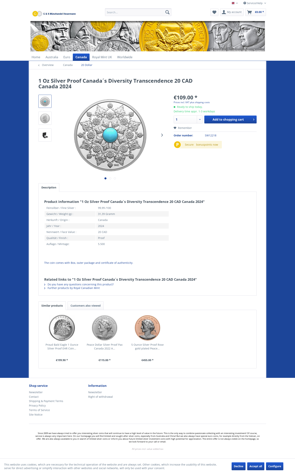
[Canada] (81, 57)
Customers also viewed (86, 305)
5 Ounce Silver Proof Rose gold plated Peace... (147, 346)
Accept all (255, 466)
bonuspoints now (207, 144)
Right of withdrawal (100, 396)
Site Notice (36, 414)
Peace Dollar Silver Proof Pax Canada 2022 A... (104, 346)
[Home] (36, 57)
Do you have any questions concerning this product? (79, 284)
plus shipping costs (200, 102)
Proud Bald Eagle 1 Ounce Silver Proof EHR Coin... (62, 346)
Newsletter (36, 392)
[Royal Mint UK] (102, 57)
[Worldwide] (125, 57)
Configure (274, 466)
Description (48, 187)
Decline (238, 466)
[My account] (232, 12)
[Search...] (138, 12)
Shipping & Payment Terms (46, 401)
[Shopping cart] (255, 12)
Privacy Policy (37, 405)
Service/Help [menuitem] (253, 3)
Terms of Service (39, 410)
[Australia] (52, 57)
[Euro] (67, 57)
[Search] (167, 12)
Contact (34, 396)
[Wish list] (214, 12)
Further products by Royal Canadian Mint (72, 288)
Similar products (52, 305)
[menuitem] (138, 14)
